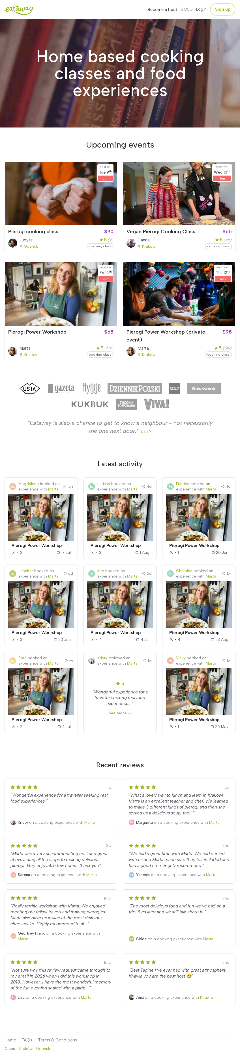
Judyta (26, 240)
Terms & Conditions (57, 1040)
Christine (184, 571)
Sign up (222, 9)
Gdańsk (31, 246)
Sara (22, 658)
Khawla (206, 997)
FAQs (27, 1040)
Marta (25, 348)
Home (10, 1040)
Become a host (162, 9)
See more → (120, 713)
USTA (146, 431)
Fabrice (182, 483)
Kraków (148, 246)
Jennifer (25, 571)
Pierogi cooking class (33, 231)
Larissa (103, 483)
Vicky (181, 658)
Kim (100, 571)
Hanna (144, 240)
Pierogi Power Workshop (37, 332)
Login (201, 9)
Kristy (102, 658)
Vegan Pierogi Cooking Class (161, 231)
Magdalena (28, 483)
